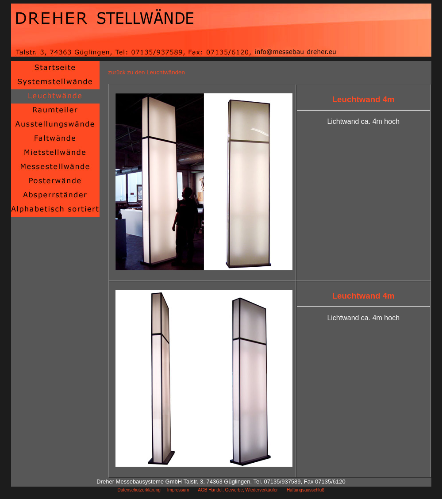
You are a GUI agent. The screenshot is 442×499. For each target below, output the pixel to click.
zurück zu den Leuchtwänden (146, 72)
